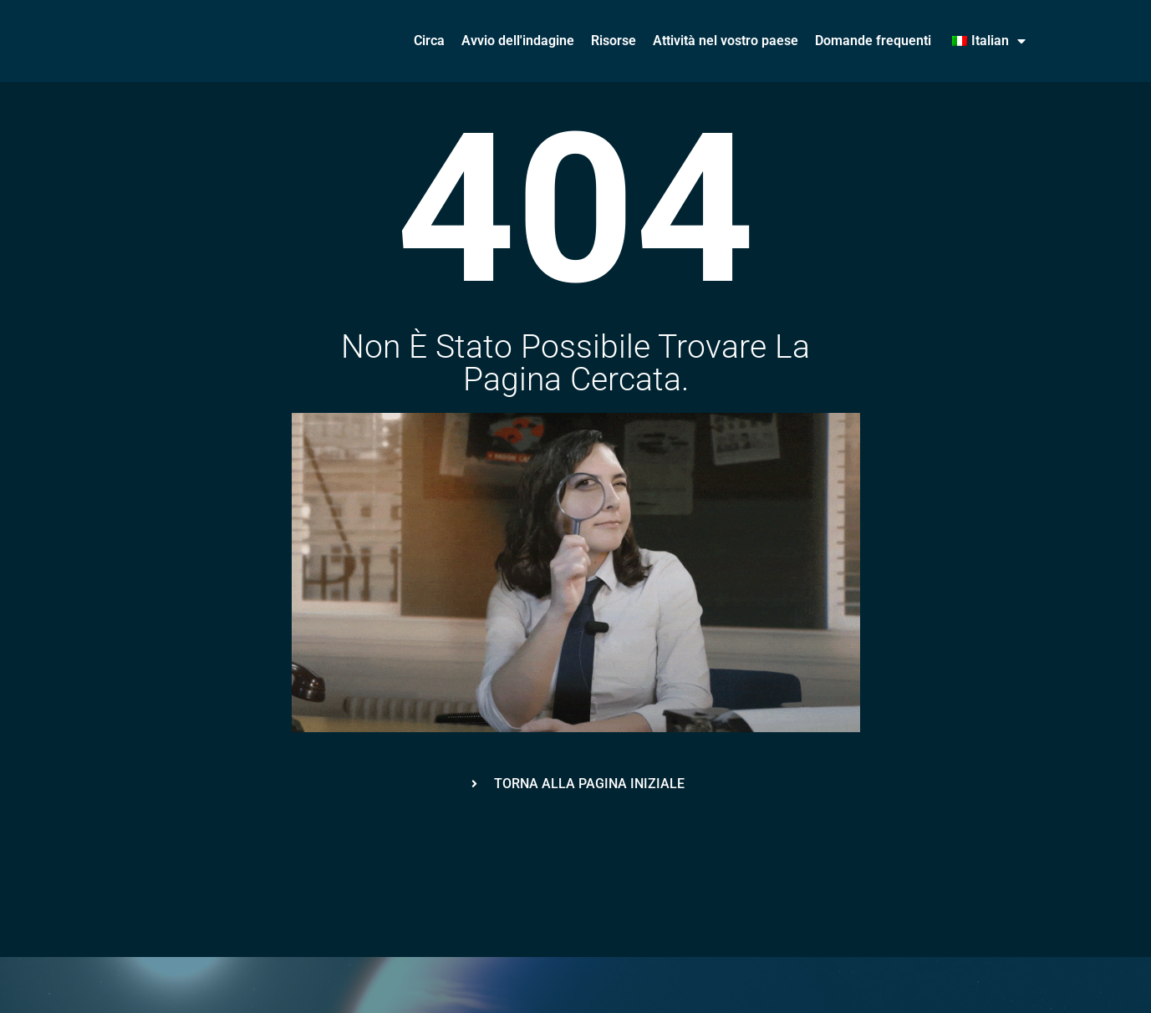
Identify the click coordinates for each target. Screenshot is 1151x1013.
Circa (429, 40)
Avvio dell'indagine (517, 40)
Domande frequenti (873, 40)
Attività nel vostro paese (725, 40)
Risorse (613, 40)
